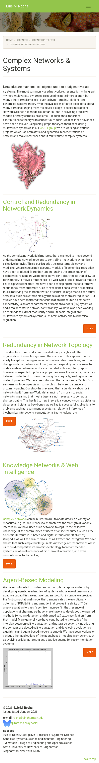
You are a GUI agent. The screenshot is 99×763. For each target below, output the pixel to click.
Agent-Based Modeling (33, 580)
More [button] (90, 328)
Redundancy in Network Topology (47, 344)
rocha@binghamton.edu (28, 717)
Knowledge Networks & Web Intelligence (40, 468)
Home (9, 40)
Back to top (89, 759)
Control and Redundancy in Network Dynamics (39, 205)
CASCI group (48, 128)
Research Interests (43, 40)
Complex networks (15, 519)
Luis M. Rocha (17, 6)
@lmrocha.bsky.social (20, 723)
